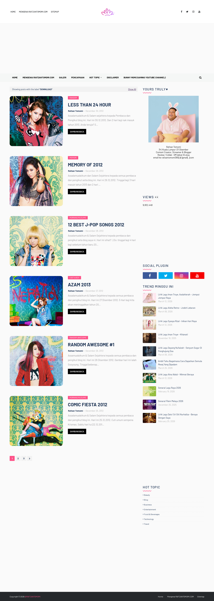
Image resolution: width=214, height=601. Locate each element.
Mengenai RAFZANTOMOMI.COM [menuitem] (38, 77)
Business (148, 504)
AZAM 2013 (79, 284)
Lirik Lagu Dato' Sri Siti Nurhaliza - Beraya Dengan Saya (178, 416)
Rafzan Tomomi (75, 111)
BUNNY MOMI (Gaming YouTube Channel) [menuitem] (145, 77)
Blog (146, 500)
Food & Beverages (152, 514)
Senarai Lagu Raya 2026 (169, 387)
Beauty (147, 495)
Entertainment (150, 509)
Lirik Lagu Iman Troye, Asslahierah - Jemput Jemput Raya (179, 296)
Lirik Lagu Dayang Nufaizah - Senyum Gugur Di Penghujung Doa (180, 349)
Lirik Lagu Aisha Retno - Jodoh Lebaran (176, 307)
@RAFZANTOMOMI (32, 596)
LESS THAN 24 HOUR (89, 104)
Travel (146, 524)
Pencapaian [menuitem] (77, 77)
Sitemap (55, 11)
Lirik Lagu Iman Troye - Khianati (173, 334)
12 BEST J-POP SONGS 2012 (96, 224)
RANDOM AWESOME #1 (91, 344)
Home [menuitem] (15, 77)
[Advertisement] (107, 48)
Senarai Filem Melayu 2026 (170, 401)
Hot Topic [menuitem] (94, 77)
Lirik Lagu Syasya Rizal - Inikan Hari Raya (177, 321)
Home (13, 11)
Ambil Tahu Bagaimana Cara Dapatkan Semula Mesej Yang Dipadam (180, 363)
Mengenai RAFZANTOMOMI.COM (33, 11)
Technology (149, 519)
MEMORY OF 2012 (85, 164)
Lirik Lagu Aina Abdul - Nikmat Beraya (176, 374)
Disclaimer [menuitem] (113, 77)
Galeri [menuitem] (62, 77)
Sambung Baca (77, 131)
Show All (132, 89)
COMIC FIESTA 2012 (87, 404)
